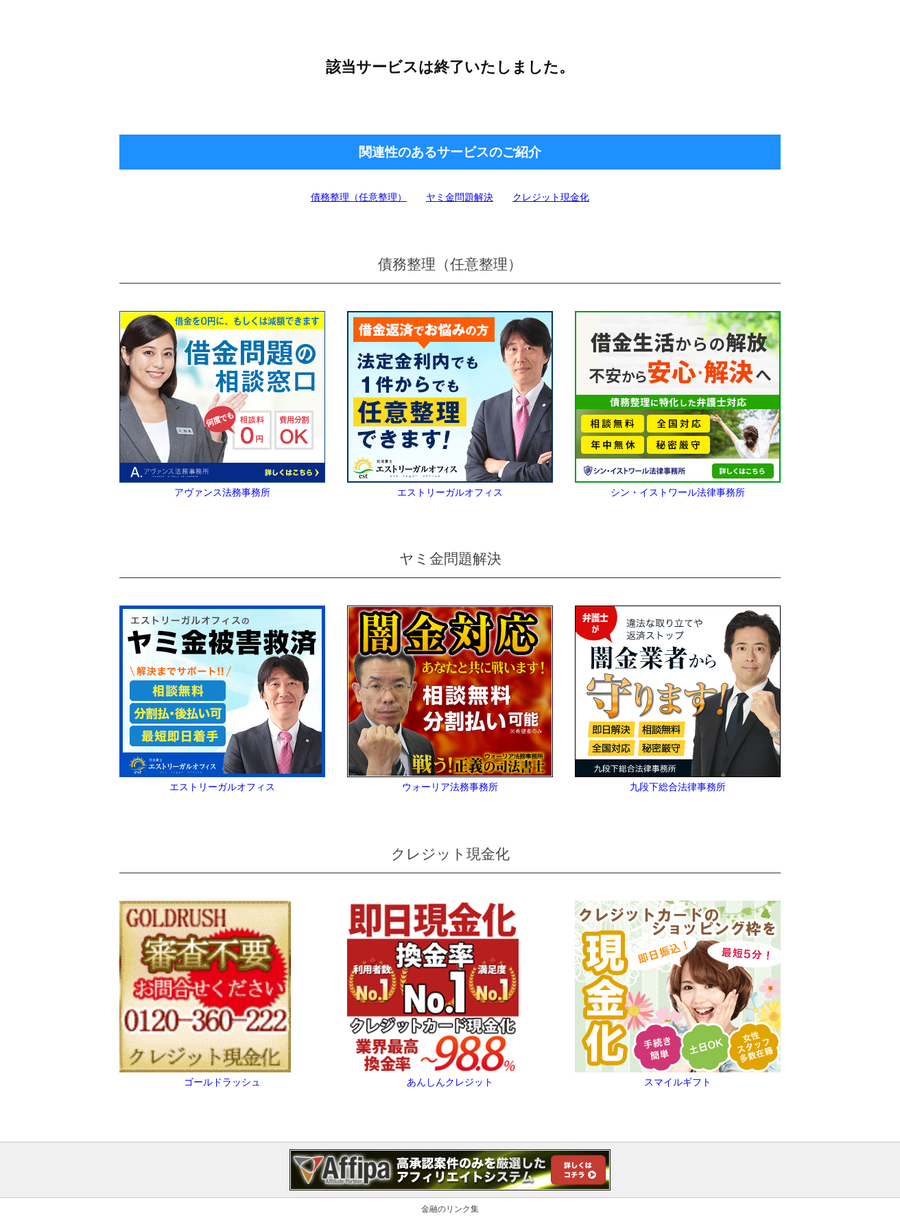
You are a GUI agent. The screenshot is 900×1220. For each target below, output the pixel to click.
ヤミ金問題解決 (459, 197)
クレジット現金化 (550, 197)
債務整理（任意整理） (359, 197)
